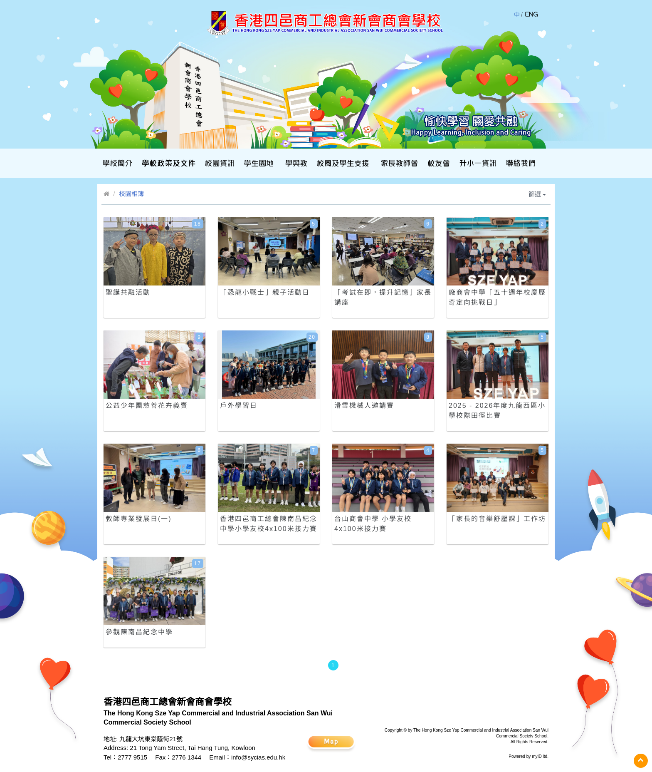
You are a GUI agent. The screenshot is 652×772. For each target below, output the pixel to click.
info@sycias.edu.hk (258, 757)
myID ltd (539, 756)
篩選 (537, 194)
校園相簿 (131, 193)
